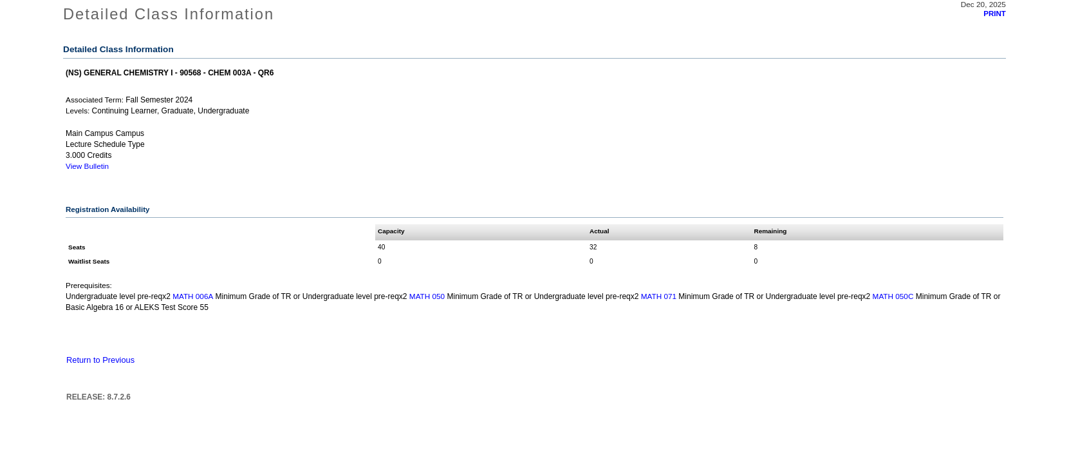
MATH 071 (658, 296)
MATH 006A (192, 296)
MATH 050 (427, 296)
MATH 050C (893, 296)
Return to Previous (100, 360)
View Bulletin (87, 166)
